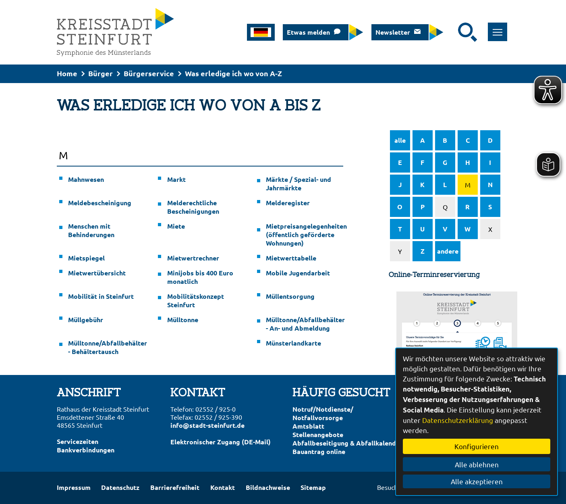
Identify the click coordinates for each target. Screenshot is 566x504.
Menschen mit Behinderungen (91, 230)
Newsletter (392, 32)
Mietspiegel (86, 258)
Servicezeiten (77, 441)
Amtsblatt (308, 426)
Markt (176, 179)
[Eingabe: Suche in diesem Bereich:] (453, 32)
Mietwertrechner (193, 258)
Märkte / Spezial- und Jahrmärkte (298, 183)
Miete (176, 226)
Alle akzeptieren (477, 481)
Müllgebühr (85, 319)
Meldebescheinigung (99, 202)
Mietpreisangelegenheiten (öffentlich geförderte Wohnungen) (304, 234)
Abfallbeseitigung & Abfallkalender (347, 443)
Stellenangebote (317, 434)
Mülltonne (182, 319)
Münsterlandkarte (293, 343)
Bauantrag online (318, 451)
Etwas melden (308, 32)
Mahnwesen (86, 179)
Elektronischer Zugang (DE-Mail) (220, 441)
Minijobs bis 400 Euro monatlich (200, 277)
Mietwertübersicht (97, 273)
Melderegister (288, 202)
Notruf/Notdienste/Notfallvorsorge (322, 413)
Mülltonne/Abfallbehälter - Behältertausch (106, 347)
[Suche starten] (467, 32)
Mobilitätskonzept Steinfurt (195, 300)
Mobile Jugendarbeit (298, 273)
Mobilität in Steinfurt (101, 296)
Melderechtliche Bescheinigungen (193, 206)
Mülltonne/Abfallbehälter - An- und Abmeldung (304, 323)
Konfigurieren (476, 446)
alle (400, 140)
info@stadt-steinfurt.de (207, 425)
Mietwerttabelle (291, 258)
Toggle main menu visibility (500, 28)
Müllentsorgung (290, 296)
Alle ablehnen (477, 464)
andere (447, 251)
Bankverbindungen (85, 450)
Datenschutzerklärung (457, 420)
